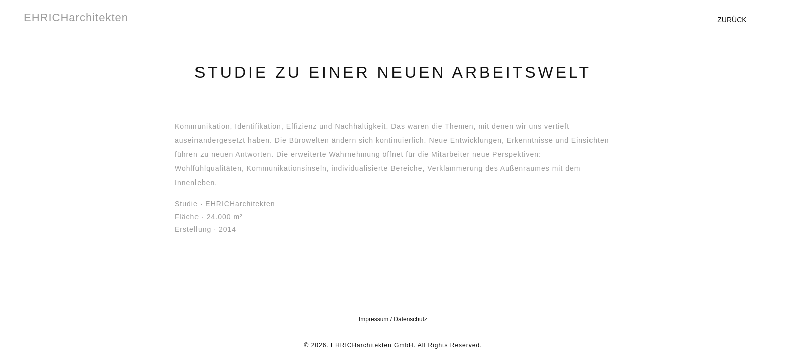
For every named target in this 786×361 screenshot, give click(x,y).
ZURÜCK (731, 20)
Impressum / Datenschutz (393, 319)
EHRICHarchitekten (76, 17)
